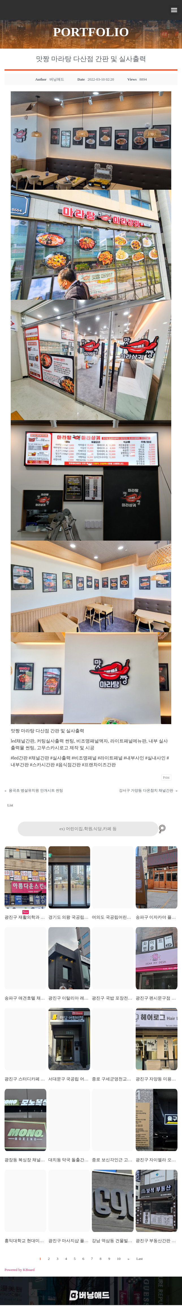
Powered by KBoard (19, 1270)
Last (139, 1259)
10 (119, 1259)
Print (166, 778)
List (10, 805)
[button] (174, 10)
